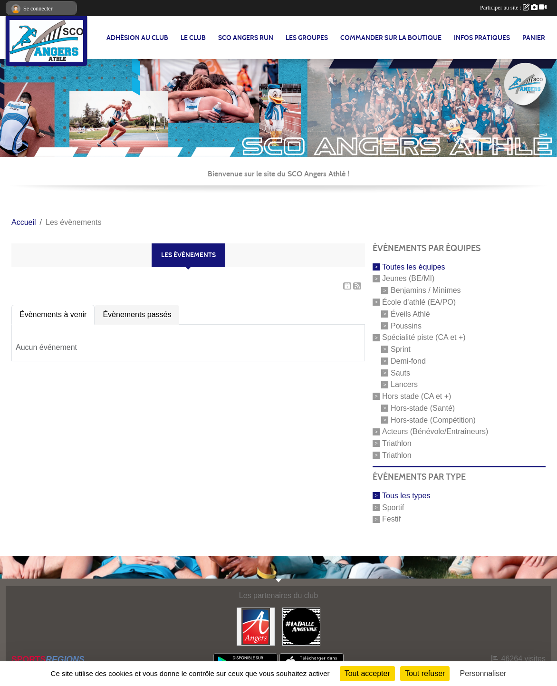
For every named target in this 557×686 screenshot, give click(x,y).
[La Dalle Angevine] (301, 626)
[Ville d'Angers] (256, 626)
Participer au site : (513, 7)
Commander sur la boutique (391, 38)
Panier (533, 38)
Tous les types (406, 496)
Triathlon (397, 443)
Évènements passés (137, 314)
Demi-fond (408, 361)
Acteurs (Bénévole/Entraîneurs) (435, 431)
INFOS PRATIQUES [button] (482, 38)
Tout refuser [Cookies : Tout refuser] (425, 673)
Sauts (400, 372)
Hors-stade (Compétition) (433, 419)
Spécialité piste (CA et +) (424, 337)
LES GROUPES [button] (307, 38)
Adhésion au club (137, 38)
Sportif (393, 507)
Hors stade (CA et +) (416, 396)
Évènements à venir (52, 314)
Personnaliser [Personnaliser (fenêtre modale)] (483, 673)
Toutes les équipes (413, 266)
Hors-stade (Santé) (423, 408)
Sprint (401, 349)
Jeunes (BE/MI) (408, 278)
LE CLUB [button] (193, 38)
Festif (391, 519)
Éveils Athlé (410, 314)
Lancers (404, 384)
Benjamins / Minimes (426, 290)
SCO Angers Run (245, 38)
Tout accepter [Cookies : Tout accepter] (367, 673)
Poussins (406, 325)
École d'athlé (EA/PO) (419, 302)
